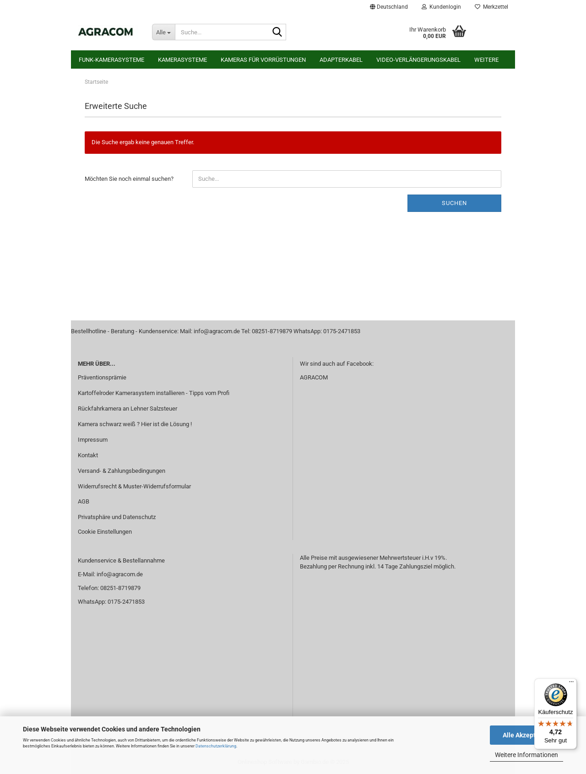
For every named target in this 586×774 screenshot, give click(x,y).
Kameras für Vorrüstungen (263, 59)
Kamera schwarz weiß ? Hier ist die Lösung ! (135, 424)
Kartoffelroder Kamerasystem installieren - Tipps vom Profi (153, 393)
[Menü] (571, 683)
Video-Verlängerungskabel (418, 59)
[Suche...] (163, 32)
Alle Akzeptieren (527, 735)
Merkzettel (491, 7)
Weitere (486, 59)
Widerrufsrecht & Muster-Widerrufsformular (134, 486)
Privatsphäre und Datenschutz (117, 517)
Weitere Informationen (526, 754)
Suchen (454, 203)
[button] (389, 7)
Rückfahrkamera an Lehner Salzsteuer (127, 408)
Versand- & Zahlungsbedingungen (121, 470)
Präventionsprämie (102, 377)
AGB (83, 501)
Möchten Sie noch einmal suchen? (129, 178)
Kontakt (88, 455)
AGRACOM (314, 377)
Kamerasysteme (182, 59)
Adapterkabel (341, 59)
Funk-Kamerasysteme (111, 59)
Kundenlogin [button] (441, 7)
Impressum (93, 439)
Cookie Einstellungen (105, 531)
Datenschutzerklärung (215, 746)
